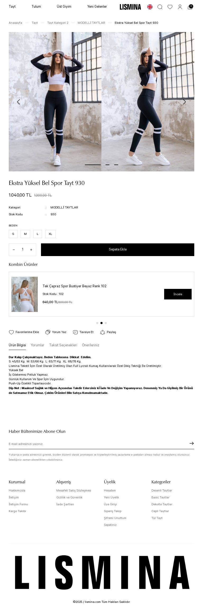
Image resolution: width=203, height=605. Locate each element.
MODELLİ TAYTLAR (64, 207)
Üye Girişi (110, 504)
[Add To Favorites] (24, 332)
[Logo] (130, 7)
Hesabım (110, 490)
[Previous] (18, 102)
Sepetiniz (110, 525)
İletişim (14, 497)
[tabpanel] (55, 101)
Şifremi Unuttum (115, 518)
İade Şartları (65, 504)
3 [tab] (106, 323)
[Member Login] (180, 7)
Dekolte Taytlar (161, 504)
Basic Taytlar (160, 497)
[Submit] (191, 443)
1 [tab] (97, 323)
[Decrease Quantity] (12, 249)
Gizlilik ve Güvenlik (69, 497)
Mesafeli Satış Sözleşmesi (73, 490)
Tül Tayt (157, 518)
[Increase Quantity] (33, 249)
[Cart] (190, 7)
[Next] (184, 102)
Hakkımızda (17, 490)
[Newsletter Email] (101, 445)
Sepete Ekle (118, 250)
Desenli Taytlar (161, 490)
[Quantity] (22, 249)
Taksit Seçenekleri (63, 345)
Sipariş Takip (112, 511)
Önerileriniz (90, 345)
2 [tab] (101, 323)
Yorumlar (37, 345)
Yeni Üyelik (111, 497)
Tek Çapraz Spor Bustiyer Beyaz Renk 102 (75, 286)
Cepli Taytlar (160, 511)
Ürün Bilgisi (17, 345)
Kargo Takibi (17, 511)
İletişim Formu (18, 504)
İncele (178, 294)
